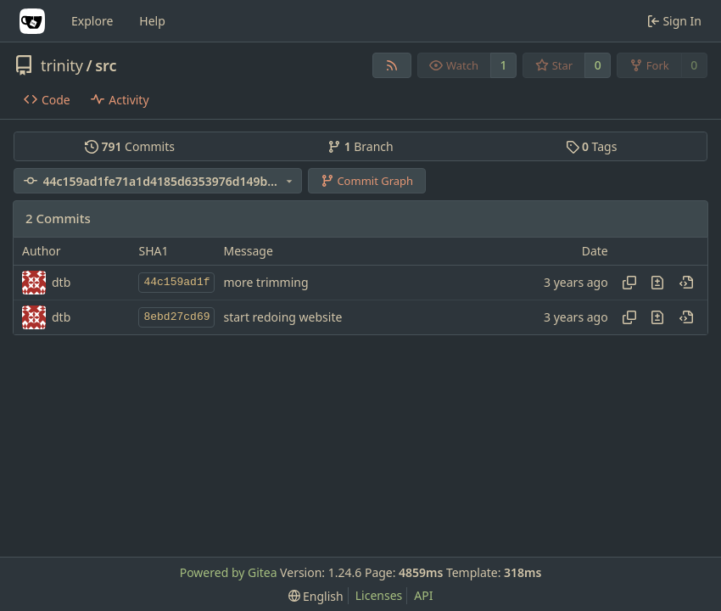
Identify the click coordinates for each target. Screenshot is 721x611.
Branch (360, 146)
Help (152, 21)
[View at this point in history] (686, 282)
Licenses (379, 595)
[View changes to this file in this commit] (657, 282)
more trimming (265, 282)
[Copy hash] (629, 282)
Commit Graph (367, 180)
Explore (92, 21)
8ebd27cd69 (176, 317)
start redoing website (282, 317)
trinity (62, 65)
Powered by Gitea (228, 572)
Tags (592, 146)
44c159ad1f (176, 282)
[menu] (316, 596)
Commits (130, 146)
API (423, 595)
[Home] (32, 21)
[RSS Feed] (391, 65)
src (105, 65)
